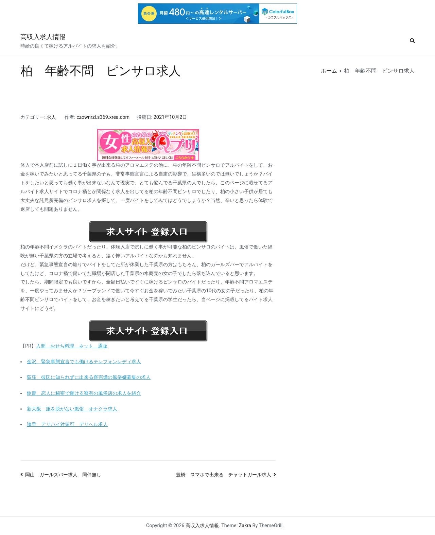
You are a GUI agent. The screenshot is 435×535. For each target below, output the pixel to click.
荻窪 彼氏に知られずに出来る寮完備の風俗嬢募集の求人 (89, 377)
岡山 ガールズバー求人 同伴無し (63, 475)
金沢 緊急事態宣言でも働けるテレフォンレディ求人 (84, 362)
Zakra (245, 526)
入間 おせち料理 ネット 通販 (71, 346)
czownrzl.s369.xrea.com (102, 117)
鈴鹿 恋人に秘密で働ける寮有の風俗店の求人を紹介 (84, 393)
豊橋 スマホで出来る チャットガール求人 (223, 475)
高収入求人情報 (43, 37)
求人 (51, 117)
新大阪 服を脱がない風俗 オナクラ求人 (72, 409)
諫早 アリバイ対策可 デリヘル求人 (67, 424)
